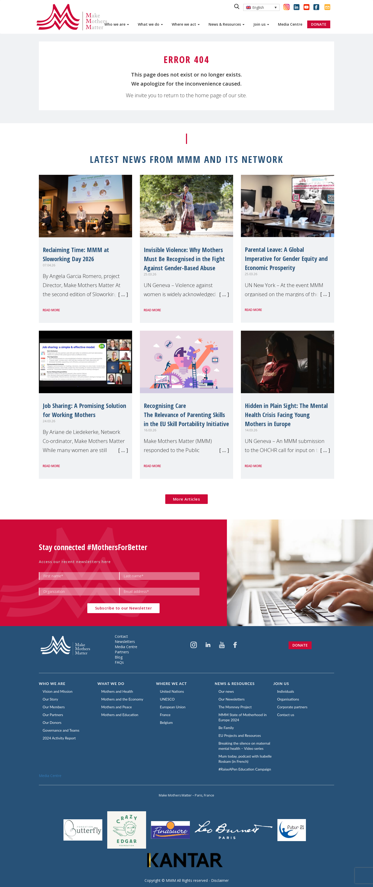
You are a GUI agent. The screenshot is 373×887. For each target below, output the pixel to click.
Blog (119, 657)
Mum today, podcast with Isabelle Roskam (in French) (245, 759)
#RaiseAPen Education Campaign (245, 769)
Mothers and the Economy (122, 699)
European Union (173, 707)
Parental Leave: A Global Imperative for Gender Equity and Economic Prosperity (286, 258)
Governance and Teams (61, 730)
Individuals (285, 691)
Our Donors (52, 722)
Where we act (186, 24)
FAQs (119, 662)
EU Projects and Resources (240, 735)
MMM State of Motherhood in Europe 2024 (243, 717)
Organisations (288, 699)
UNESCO (167, 699)
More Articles (186, 499)
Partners (122, 651)
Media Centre (290, 24)
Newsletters (125, 641)
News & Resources (227, 24)
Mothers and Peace (116, 707)
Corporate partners (292, 707)
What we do (150, 24)
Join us (261, 24)
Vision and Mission (58, 691)
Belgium (166, 722)
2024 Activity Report (59, 738)
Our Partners (53, 714)
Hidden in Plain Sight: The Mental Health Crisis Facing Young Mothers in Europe (286, 414)
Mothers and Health (117, 691)
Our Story (50, 699)
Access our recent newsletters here (75, 561)
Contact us (285, 714)
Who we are (116, 24)
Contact (121, 636)
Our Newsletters (232, 699)
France (165, 714)
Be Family (226, 727)
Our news (226, 691)
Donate (300, 645)
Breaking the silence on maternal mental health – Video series (244, 746)
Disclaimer (220, 880)
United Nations (172, 691)
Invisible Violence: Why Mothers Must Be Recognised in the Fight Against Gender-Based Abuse (184, 258)
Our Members (54, 707)
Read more (51, 310)
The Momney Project (235, 707)
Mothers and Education (119, 714)
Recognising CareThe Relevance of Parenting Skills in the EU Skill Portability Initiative (186, 414)
